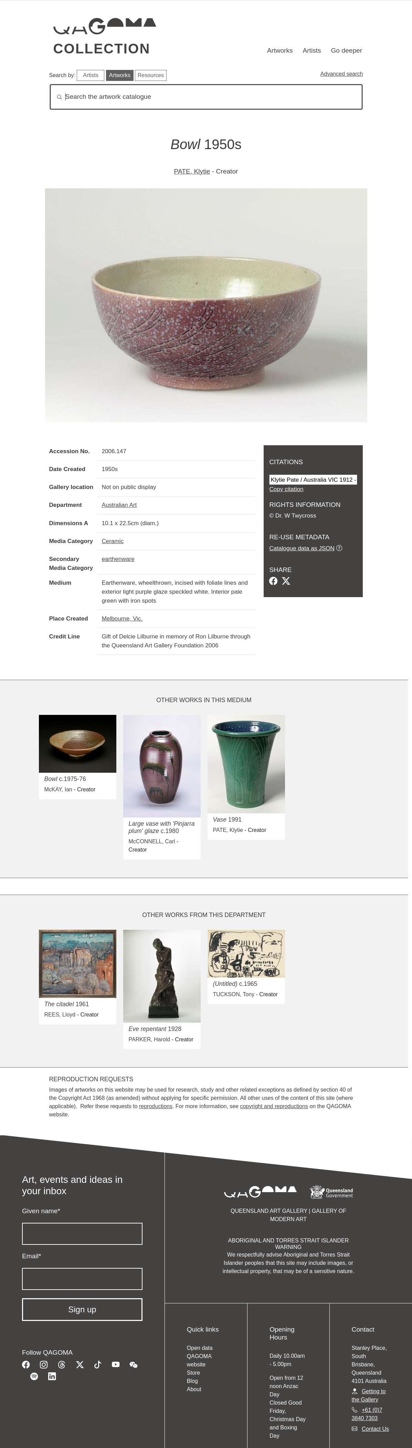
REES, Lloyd (60, 1015)
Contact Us (375, 1429)
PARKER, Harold (149, 1039)
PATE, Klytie (192, 171)
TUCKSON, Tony (234, 994)
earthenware (118, 558)
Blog (192, 1381)
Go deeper (346, 50)
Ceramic (113, 541)
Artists (312, 50)
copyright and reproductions (274, 1106)
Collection (101, 48)
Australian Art (119, 504)
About (194, 1389)
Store (193, 1373)
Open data (200, 1348)
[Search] (206, 97)
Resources (151, 75)
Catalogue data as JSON (301, 548)
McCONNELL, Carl (152, 841)
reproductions (155, 1106)
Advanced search (341, 74)
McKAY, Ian (58, 789)
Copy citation (286, 489)
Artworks (280, 50)
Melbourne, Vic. (122, 618)
